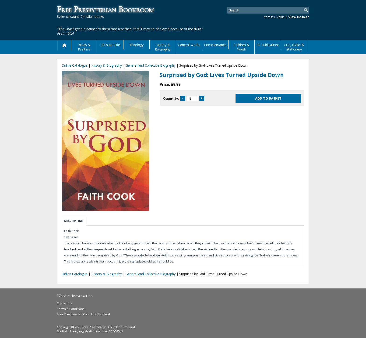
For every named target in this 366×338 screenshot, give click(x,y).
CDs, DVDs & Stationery (294, 47)
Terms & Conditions (70, 309)
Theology (136, 45)
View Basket (298, 17)
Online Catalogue (75, 65)
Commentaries (215, 45)
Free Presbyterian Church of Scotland (83, 314)
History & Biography (162, 47)
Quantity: (171, 98)
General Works (189, 45)
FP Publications (267, 45)
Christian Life (110, 45)
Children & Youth (241, 47)
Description (74, 221)
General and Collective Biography (151, 65)
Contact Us (64, 303)
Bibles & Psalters (84, 47)
